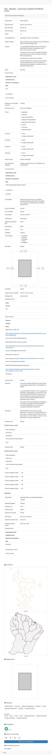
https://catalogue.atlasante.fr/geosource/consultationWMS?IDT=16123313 (25, 358)
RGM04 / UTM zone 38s (26, 293)
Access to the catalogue (26, 741)
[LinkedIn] (15, 738)
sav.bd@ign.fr (9, 94)
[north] (21, 251)
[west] (8, 268)
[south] (21, 285)
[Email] (19, 738)
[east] (38, 268)
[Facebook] (10, 738)
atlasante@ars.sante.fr (11, 549)
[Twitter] (6, 738)
